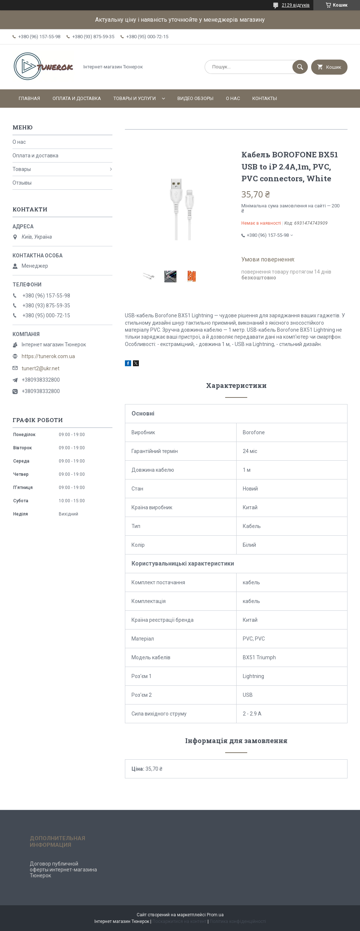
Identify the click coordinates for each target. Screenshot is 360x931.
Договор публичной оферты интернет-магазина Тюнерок (63, 869)
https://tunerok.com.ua (48, 356)
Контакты (264, 98)
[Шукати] (300, 67)
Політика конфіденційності (238, 921)
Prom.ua (215, 914)
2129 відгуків (296, 5)
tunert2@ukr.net (41, 368)
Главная (29, 98)
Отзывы (22, 183)
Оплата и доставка (77, 98)
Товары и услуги (135, 98)
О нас (233, 98)
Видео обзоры (195, 98)
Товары (21, 169)
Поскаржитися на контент (179, 921)
